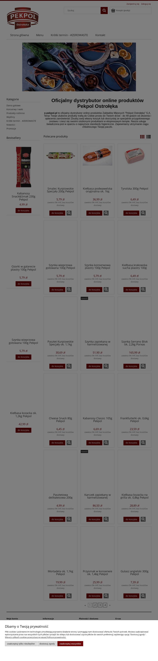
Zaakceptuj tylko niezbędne (21, 643)
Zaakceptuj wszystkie (70, 643)
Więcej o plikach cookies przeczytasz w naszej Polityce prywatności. (35, 637)
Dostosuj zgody (47, 643)
